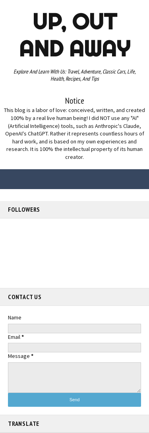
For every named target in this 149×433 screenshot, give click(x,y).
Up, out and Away (74, 35)
